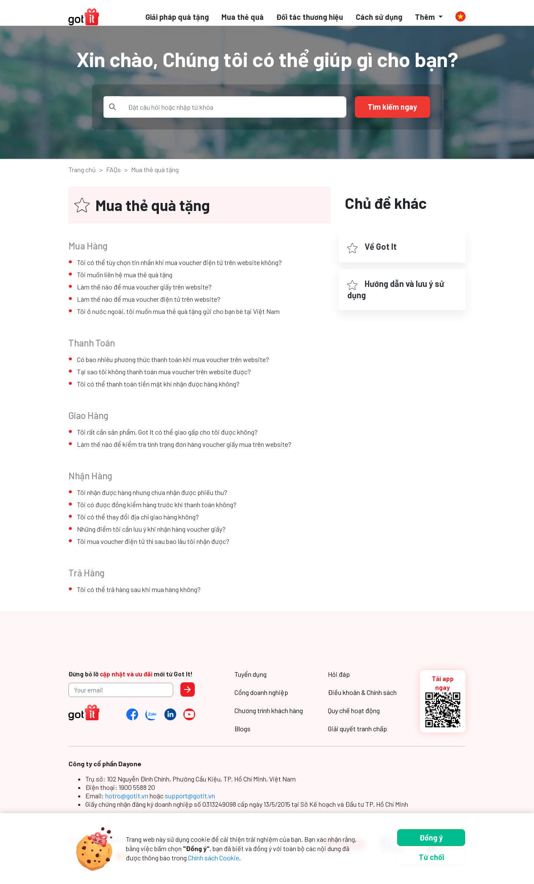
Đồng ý (431, 837)
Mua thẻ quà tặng (155, 169)
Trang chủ (82, 169)
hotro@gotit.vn (127, 796)
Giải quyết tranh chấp (357, 729)
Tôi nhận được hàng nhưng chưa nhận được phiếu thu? (152, 492)
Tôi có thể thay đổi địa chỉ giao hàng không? (138, 517)
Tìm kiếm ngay (392, 106)
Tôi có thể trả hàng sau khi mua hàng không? (139, 589)
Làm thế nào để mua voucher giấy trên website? (144, 287)
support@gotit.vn (190, 796)
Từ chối (431, 857)
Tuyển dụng (250, 674)
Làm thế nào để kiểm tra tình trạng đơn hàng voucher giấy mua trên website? (184, 444)
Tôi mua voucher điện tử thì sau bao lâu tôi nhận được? (153, 541)
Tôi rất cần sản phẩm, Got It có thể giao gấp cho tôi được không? (167, 432)
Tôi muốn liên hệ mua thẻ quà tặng (124, 274)
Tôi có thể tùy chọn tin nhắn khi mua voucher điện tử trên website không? (179, 262)
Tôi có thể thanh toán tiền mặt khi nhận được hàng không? (158, 384)
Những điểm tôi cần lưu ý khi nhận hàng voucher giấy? (151, 529)
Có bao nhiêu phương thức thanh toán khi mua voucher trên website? (173, 359)
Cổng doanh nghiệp (261, 692)
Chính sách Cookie (213, 858)
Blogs (242, 729)
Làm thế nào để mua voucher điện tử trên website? (149, 299)
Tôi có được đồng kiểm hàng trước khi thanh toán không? (157, 504)
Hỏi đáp (339, 674)
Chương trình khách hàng (268, 710)
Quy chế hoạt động (354, 710)
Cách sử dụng (379, 17)
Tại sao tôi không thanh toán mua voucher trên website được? (164, 372)
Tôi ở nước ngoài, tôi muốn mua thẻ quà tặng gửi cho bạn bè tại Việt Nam (178, 311)
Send (187, 689)
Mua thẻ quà (242, 17)
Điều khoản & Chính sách (362, 692)
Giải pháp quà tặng (177, 17)
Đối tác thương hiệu (309, 17)
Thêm (425, 17)
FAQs (113, 169)
